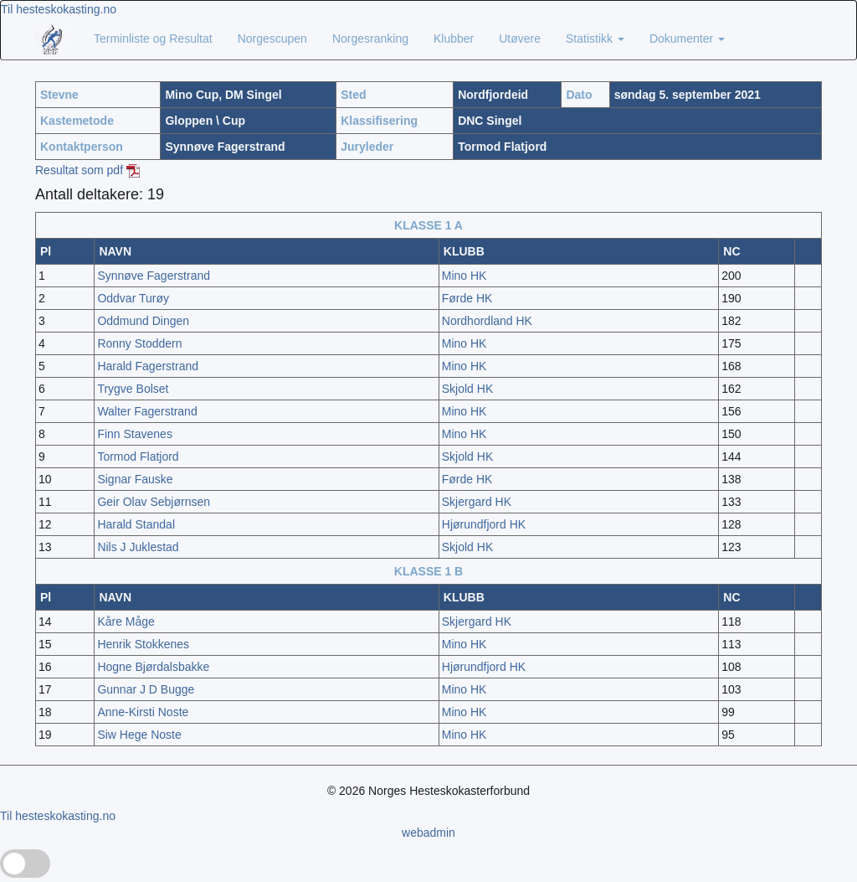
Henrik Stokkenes (143, 644)
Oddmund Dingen (143, 321)
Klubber (454, 38)
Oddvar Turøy (133, 298)
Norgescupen (272, 38)
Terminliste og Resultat (153, 38)
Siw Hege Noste (139, 734)
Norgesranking (370, 38)
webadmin (428, 832)
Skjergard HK (476, 501)
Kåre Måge (125, 621)
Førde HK (467, 298)
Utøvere (520, 38)
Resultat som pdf (87, 170)
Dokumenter (687, 38)
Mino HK (464, 275)
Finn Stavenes (134, 434)
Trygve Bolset (132, 388)
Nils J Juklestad (137, 547)
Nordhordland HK (487, 321)
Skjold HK (467, 388)
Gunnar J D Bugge (145, 689)
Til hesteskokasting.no (58, 9)
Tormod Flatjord (137, 456)
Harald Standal (136, 524)
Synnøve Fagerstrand (153, 275)
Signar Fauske (134, 479)
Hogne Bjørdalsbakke (153, 666)
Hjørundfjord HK (484, 524)
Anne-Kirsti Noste (142, 712)
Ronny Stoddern (139, 343)
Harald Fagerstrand (147, 366)
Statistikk (595, 38)
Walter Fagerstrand (147, 411)
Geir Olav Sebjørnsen (153, 501)
